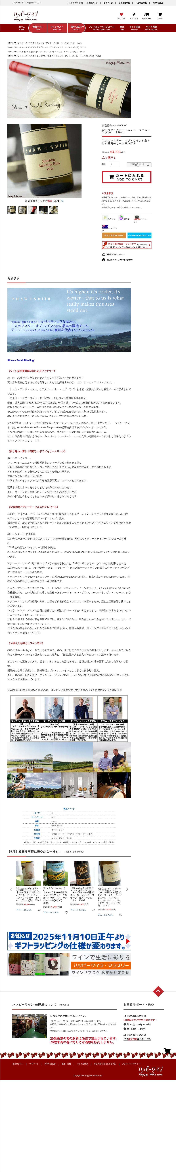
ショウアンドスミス (45, 56)
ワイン (17, 43)
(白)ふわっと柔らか (30, 52)
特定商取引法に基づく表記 (105, 1064)
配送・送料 (66, 1064)
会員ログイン (92, 3)
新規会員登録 (124, 3)
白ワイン (108, 219)
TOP (10, 43)
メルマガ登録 (141, 3)
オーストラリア (28, 43)
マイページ (108, 3)
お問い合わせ (158, 3)
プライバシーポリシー (131, 1064)
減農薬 (123, 219)
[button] (11, 889)
